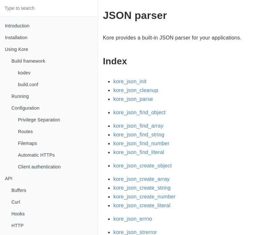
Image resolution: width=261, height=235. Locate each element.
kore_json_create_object (142, 165)
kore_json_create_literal (142, 205)
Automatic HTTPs (36, 155)
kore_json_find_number (141, 143)
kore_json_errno (132, 219)
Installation (16, 37)
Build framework (28, 61)
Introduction (17, 25)
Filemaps (27, 143)
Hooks (18, 213)
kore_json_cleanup (135, 90)
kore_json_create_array (141, 179)
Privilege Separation (39, 119)
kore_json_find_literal (138, 152)
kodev (24, 72)
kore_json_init (130, 81)
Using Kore (16, 49)
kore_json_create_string (142, 188)
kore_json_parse (133, 99)
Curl (15, 202)
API (8, 178)
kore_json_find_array (138, 126)
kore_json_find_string (138, 134)
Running (20, 96)
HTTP (17, 225)
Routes (25, 131)
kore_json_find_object (139, 112)
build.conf (28, 84)
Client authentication (39, 166)
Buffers (18, 190)
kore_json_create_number (144, 196)
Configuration (25, 108)
